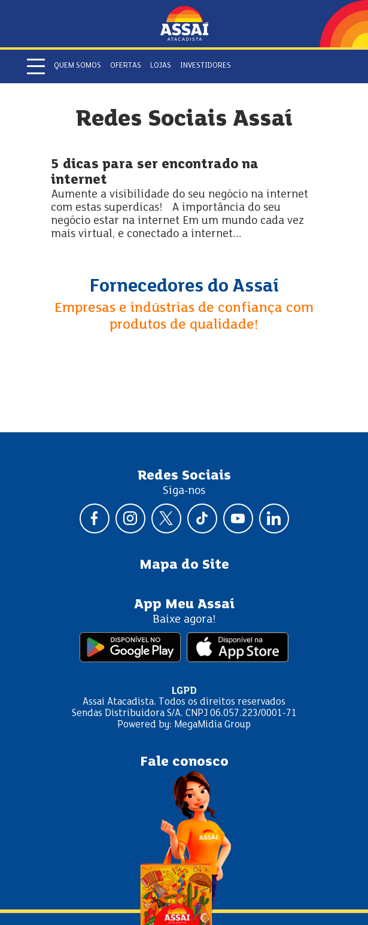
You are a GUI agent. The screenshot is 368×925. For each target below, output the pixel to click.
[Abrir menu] (36, 66)
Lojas (160, 66)
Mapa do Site (184, 565)
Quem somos (77, 66)
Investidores (205, 66)
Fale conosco (184, 762)
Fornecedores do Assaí (184, 286)
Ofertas (125, 66)
